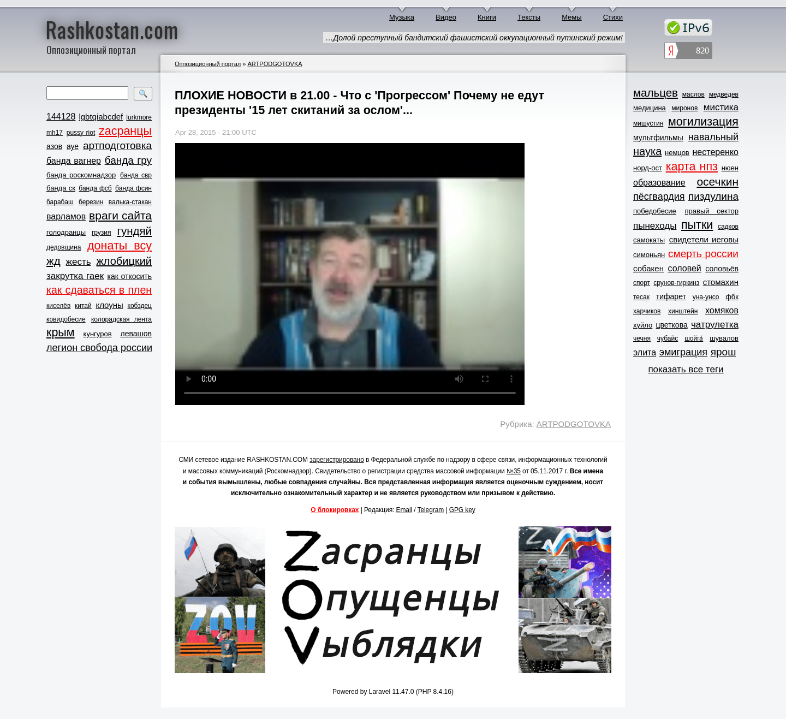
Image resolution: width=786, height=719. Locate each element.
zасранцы (125, 131)
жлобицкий (124, 261)
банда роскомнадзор (81, 175)
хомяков (722, 310)
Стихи (613, 17)
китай (83, 306)
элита (644, 352)
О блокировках (335, 510)
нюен (730, 168)
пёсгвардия (659, 196)
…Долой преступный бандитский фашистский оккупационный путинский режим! (474, 37)
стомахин (721, 282)
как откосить (130, 276)
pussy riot (81, 132)
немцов (677, 152)
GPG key (462, 510)
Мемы (572, 17)
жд (53, 260)
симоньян (649, 255)
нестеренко (716, 152)
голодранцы (66, 232)
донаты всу (119, 245)
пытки (697, 224)
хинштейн (683, 311)
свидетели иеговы (704, 239)
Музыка (401, 17)
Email (404, 510)
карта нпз (692, 166)
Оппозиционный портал (208, 64)
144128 (60, 116)
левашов (136, 333)
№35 (514, 471)
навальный (713, 137)
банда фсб (95, 188)
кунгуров (98, 334)
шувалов (724, 338)
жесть (78, 262)
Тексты (528, 17)
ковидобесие (66, 319)
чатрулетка (715, 324)
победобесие (654, 211)
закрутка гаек (75, 276)
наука (647, 151)
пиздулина (713, 196)
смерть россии (703, 253)
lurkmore (139, 117)
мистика (721, 107)
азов (54, 146)
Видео (446, 17)
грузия (101, 232)
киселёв (58, 306)
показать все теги (685, 369)
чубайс (667, 338)
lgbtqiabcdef (101, 116)
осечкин (717, 181)
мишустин (648, 123)
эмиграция (683, 352)
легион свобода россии (99, 347)
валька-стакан (130, 202)
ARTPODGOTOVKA (274, 64)
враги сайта (120, 215)
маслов (693, 94)
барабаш (60, 202)
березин (91, 202)
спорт (641, 283)
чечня (642, 338)
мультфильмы (658, 137)
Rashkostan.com (112, 29)
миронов (684, 108)
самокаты (649, 240)
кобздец (140, 306)
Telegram (431, 510)
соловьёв (722, 268)
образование (659, 182)
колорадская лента (121, 319)
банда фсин (133, 188)
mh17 (54, 132)
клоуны (109, 305)
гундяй (134, 230)
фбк (732, 297)
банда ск (60, 188)
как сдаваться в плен (99, 290)
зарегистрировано (336, 460)
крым (60, 332)
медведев (724, 94)
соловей (684, 268)
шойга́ (693, 338)
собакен (648, 268)
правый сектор (712, 211)
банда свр (136, 175)
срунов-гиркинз (676, 283)
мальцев (655, 92)
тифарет (671, 296)
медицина (649, 108)
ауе (73, 146)
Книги (487, 17)
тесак (641, 297)
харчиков (646, 311)
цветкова (672, 324)
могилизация (703, 121)
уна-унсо (706, 297)
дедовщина (63, 247)
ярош (723, 352)
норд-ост (647, 168)
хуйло (642, 325)
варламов (66, 216)
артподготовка (117, 145)
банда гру (128, 160)
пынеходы (654, 226)
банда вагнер (73, 160)
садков (728, 226)
